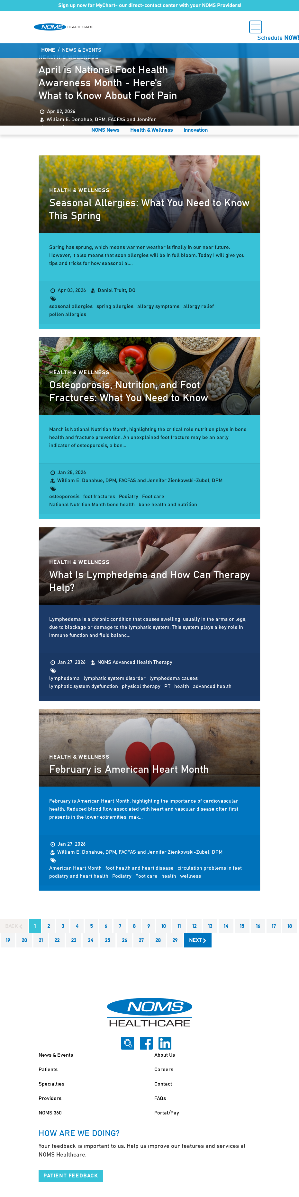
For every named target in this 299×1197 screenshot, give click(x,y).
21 (41, 940)
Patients (48, 1069)
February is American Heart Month (129, 770)
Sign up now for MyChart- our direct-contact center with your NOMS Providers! (149, 5)
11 (179, 926)
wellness (190, 876)
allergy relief (198, 306)
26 (124, 940)
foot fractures (99, 496)
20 (24, 940)
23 (73, 940)
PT (167, 686)
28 (158, 940)
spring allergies (114, 306)
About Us (164, 1055)
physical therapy (141, 686)
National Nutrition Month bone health (92, 504)
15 (242, 926)
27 (141, 940)
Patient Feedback (70, 1175)
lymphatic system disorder (115, 678)
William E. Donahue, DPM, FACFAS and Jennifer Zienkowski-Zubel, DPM (139, 480)
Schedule (278, 38)
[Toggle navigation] (255, 27)
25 (107, 940)
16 (258, 926)
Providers (50, 1098)
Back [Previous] (14, 926)
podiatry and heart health (78, 876)
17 (274, 926)
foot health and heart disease (139, 868)
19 (8, 940)
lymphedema (64, 678)
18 (289, 926)
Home (48, 50)
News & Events (56, 1055)
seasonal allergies (71, 306)
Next (197, 940)
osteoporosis (64, 496)
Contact (163, 1084)
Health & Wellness (151, 130)
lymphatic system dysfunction (83, 686)
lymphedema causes (174, 678)
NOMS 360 (50, 1112)
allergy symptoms (158, 306)
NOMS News (105, 130)
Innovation (196, 130)
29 (174, 940)
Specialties (51, 1084)
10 (163, 926)
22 (56, 940)
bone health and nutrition (168, 504)
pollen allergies (67, 314)
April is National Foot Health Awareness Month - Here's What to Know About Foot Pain (108, 83)
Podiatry (128, 496)
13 (210, 926)
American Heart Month (75, 868)
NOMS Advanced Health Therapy (134, 662)
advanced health (212, 686)
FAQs (160, 1098)
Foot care (153, 496)
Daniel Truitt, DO (116, 290)
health (181, 686)
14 (226, 926)
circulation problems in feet (209, 868)
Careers (163, 1069)
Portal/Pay (166, 1112)
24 (90, 940)
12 (194, 926)
